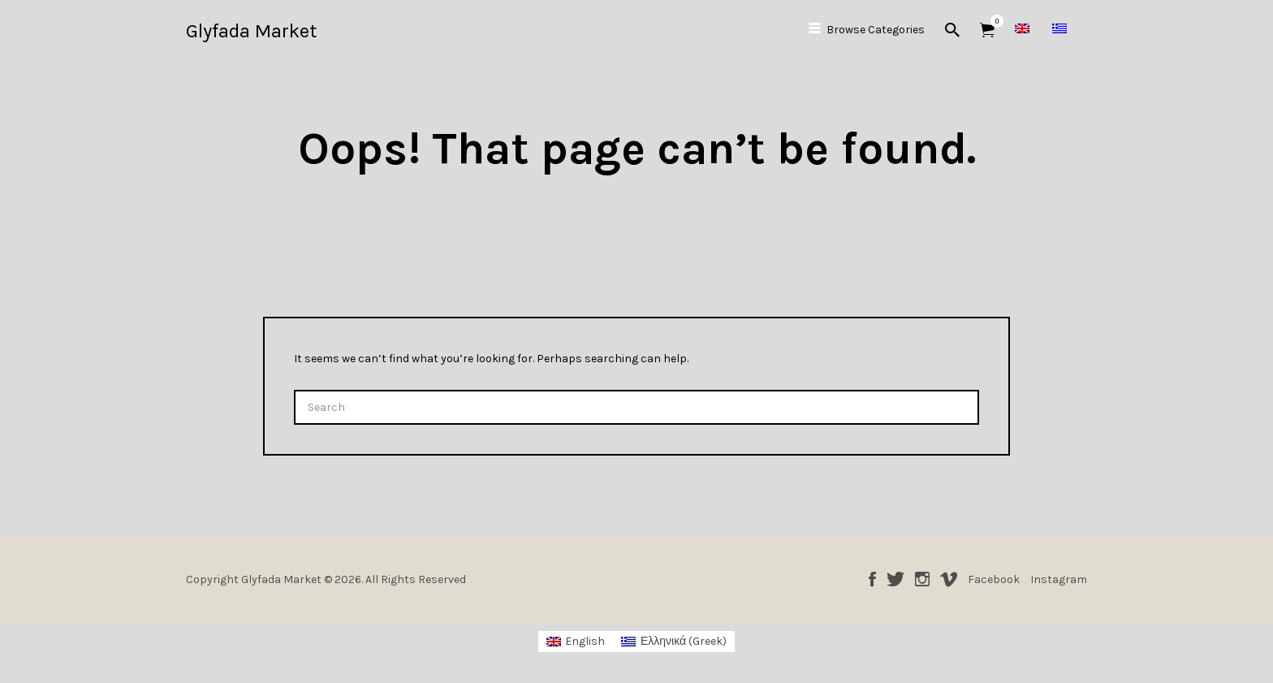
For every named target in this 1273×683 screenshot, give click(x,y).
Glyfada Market (251, 30)
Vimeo (948, 579)
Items (992, 21)
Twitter (895, 579)
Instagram (922, 579)
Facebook (872, 579)
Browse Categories (875, 30)
